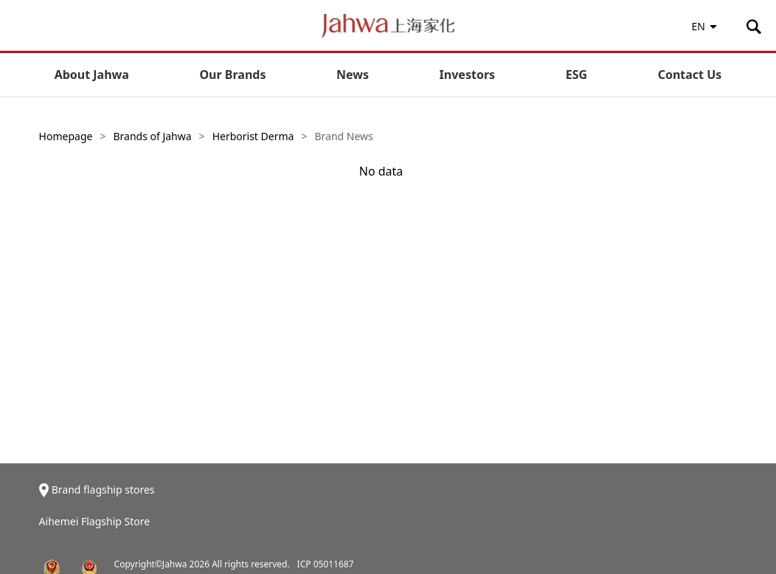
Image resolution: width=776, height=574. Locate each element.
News (352, 74)
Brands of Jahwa (152, 136)
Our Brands (232, 74)
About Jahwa (92, 74)
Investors (467, 74)
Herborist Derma (253, 136)
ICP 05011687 (325, 564)
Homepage (66, 136)
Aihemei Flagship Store (94, 521)
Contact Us (690, 74)
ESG (576, 74)
